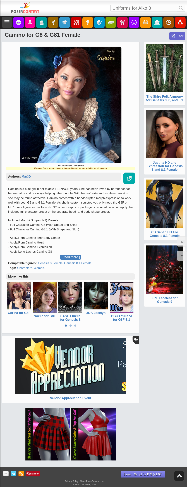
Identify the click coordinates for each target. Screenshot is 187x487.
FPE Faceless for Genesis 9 (165, 300)
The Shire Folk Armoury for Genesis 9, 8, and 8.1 (164, 98)
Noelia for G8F (45, 316)
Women (39, 268)
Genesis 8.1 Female (77, 263)
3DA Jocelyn (96, 313)
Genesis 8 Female (50, 263)
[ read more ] (71, 257)
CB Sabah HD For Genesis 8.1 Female (165, 234)
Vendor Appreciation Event (70, 398)
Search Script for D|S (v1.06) (143, 474)
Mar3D (26, 176)
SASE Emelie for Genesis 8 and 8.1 (70, 319)
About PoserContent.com (92, 481)
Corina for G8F (19, 313)
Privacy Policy (71, 481)
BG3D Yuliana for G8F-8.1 (121, 317)
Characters (24, 268)
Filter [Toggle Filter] (179, 36)
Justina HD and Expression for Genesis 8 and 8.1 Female (165, 166)
